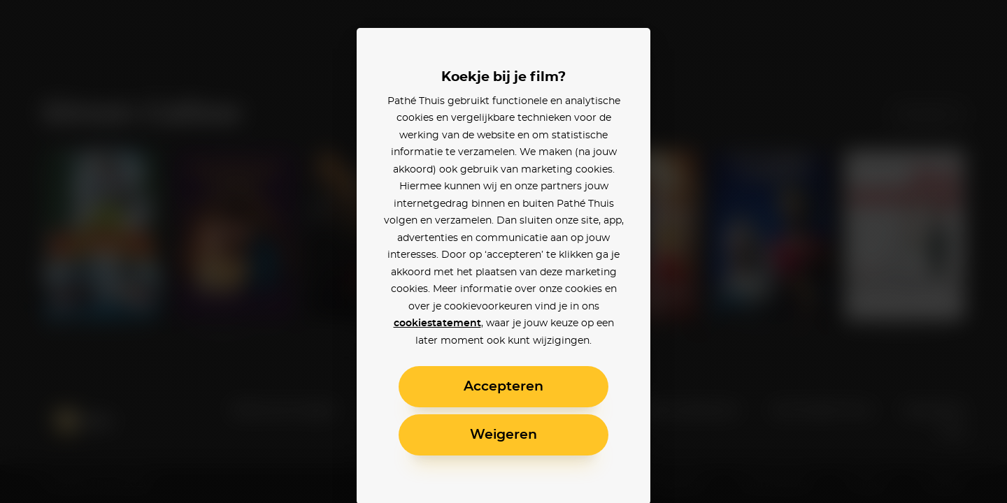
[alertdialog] (503, 251)
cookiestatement (437, 323)
